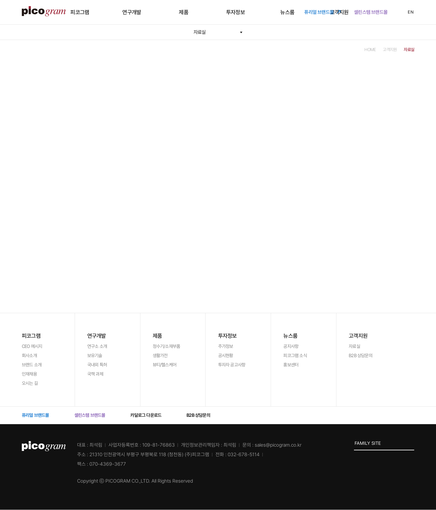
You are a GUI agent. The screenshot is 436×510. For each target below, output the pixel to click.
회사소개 (29, 355)
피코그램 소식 (295, 355)
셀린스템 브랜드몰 (374, 12)
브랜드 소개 (31, 365)
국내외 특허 (97, 365)
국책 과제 (95, 374)
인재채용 (29, 374)
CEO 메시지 (32, 346)
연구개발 (159, 12)
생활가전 (160, 355)
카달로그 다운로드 (149, 415)
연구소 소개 (97, 346)
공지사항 (290, 346)
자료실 (354, 346)
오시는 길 (30, 383)
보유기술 (94, 355)
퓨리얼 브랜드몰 (322, 12)
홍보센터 (290, 365)
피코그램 (125, 12)
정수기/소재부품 (166, 346)
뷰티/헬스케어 (164, 365)
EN (407, 12)
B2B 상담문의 (360, 355)
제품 (192, 12)
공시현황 (225, 355)
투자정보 (226, 12)
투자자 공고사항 (231, 365)
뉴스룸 (260, 12)
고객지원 (294, 12)
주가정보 (225, 346)
